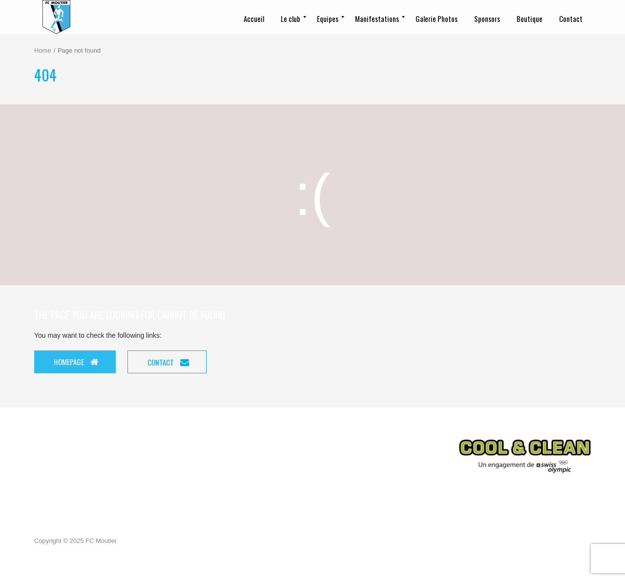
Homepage (76, 361)
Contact (168, 362)
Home (42, 50)
